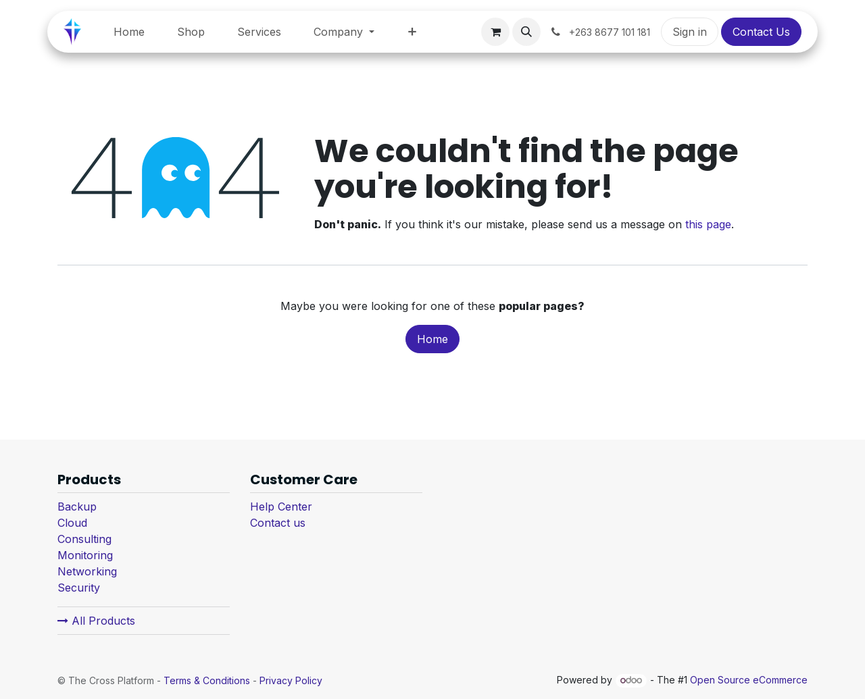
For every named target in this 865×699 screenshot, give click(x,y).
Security (78, 587)
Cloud (72, 522)
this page (708, 224)
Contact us (277, 522)
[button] (526, 32)
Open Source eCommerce (749, 679)
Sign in (689, 31)
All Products (96, 620)
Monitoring (85, 555)
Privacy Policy (291, 680)
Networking (87, 571)
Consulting (84, 539)
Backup (77, 506)
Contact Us (761, 31)
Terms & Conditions (207, 680)
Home (432, 339)
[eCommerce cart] (495, 32)
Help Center (281, 506)
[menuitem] (129, 31)
